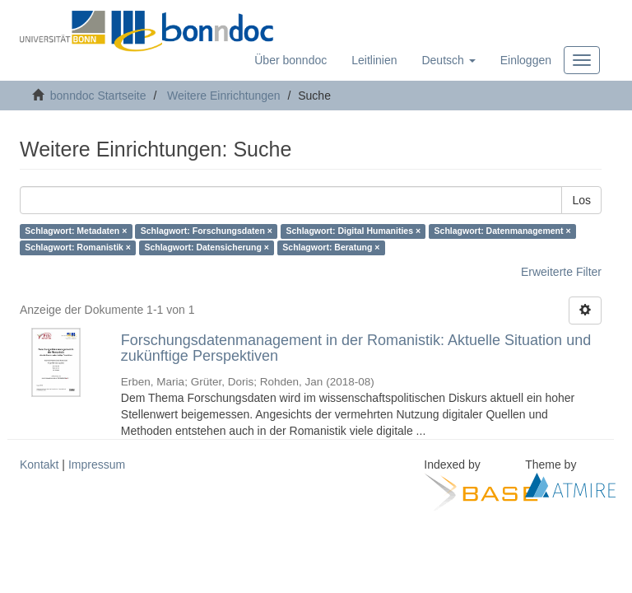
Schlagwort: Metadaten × (76, 231)
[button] (448, 60)
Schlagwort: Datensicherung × (206, 248)
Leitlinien (374, 60)
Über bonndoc (290, 60)
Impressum (96, 464)
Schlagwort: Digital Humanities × (353, 231)
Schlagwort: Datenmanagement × (502, 231)
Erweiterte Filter (561, 271)
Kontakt (39, 464)
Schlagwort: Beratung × (330, 248)
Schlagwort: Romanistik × (78, 248)
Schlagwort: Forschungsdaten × (206, 231)
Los (581, 200)
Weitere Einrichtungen (223, 95)
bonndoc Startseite (98, 95)
